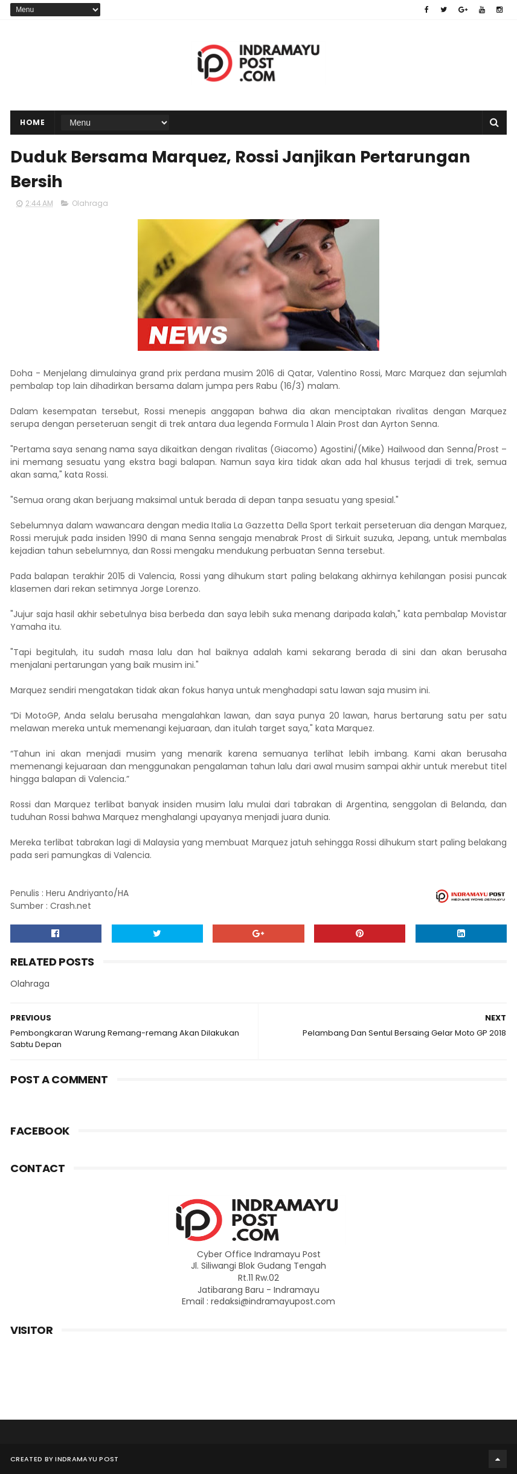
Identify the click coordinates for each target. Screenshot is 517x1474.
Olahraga (90, 203)
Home (32, 122)
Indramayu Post (86, 1459)
